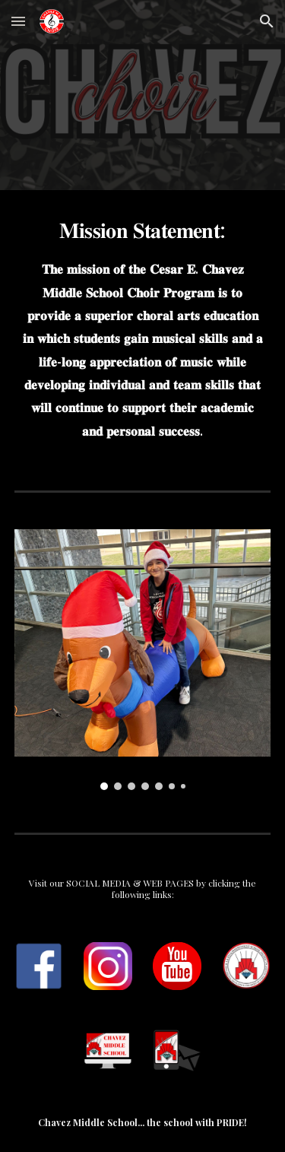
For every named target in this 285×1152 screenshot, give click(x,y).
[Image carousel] (142, 659)
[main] (142, 328)
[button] (18, 21)
